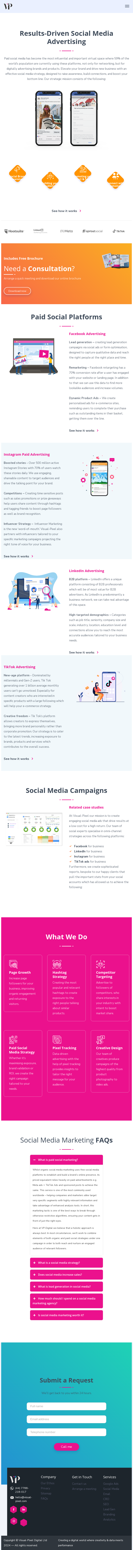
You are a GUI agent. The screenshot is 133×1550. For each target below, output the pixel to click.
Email (106, 1494)
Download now (17, 291)
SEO (106, 1504)
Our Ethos (47, 1483)
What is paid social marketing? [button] (55, 1159)
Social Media (111, 1489)
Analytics (109, 1520)
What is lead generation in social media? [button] (62, 1286)
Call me (66, 1447)
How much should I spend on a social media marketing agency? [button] (64, 1300)
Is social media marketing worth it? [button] (58, 1315)
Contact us (79, 1484)
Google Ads (111, 1484)
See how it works (64, 211)
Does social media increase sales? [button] (57, 1274)
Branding (109, 1514)
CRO (106, 1499)
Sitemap (46, 1493)
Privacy (45, 1488)
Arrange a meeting (84, 1489)
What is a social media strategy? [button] (56, 1262)
